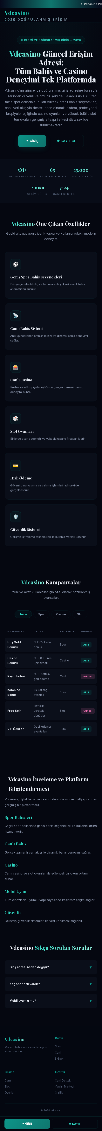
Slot (80, 614)
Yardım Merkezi (64, 1086)
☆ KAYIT (75, 1123)
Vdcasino (36, 16)
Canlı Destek (63, 1080)
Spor (41, 614)
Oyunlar (10, 1092)
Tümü (23, 614)
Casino (61, 614)
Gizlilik (59, 1092)
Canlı (58, 1052)
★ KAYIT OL (66, 142)
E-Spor (59, 1058)
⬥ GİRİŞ (32, 142)
